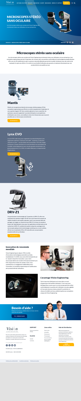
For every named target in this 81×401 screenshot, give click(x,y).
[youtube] (15, 345)
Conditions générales (24, 360)
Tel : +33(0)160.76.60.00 (19, 316)
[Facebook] (67, 43)
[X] (69, 43)
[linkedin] (12, 345)
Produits (8, 42)
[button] (74, 3)
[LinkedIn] (72, 43)
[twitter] (9, 345)
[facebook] (7, 345)
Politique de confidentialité (12, 360)
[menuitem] (72, 3)
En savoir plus (13, 120)
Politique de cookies (34, 360)
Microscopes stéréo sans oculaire (21, 42)
